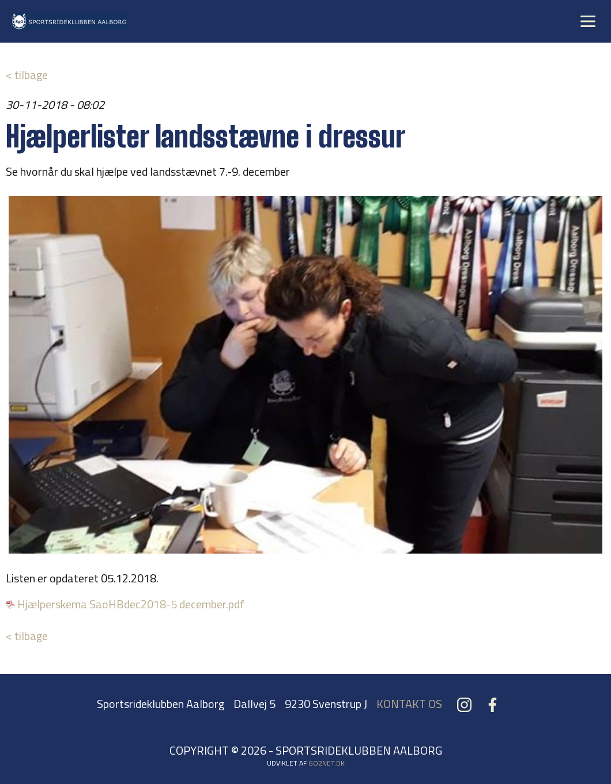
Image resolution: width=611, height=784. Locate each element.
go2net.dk (326, 763)
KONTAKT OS (409, 704)
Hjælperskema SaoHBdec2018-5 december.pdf (130, 604)
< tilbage (27, 75)
